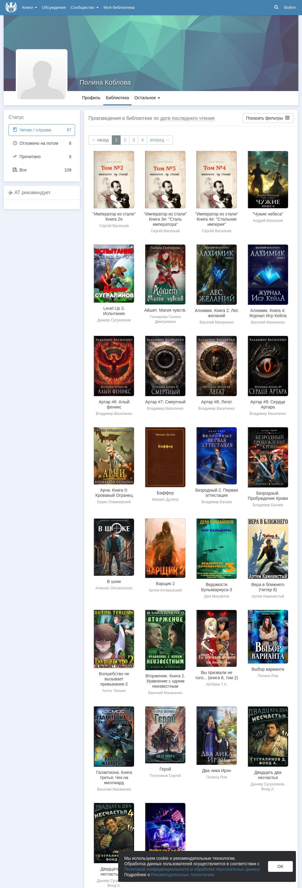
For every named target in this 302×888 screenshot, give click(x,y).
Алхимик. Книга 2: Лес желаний (216, 313)
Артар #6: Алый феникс (114, 404)
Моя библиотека (119, 7)
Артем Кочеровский (165, 590)
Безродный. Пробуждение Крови (268, 496)
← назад (100, 139)
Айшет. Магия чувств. (165, 310)
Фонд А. (268, 789)
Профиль (91, 97)
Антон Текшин (114, 691)
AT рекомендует (33, 192)
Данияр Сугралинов (114, 320)
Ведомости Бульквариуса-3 (216, 587)
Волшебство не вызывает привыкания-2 (114, 678)
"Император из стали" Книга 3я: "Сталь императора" (165, 219)
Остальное (147, 97)
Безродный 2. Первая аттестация (216, 493)
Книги (29, 7)
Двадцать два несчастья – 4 (114, 871)
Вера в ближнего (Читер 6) (267, 587)
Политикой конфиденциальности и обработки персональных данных (192, 869)
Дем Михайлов (216, 596)
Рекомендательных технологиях (182, 874)
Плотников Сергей (165, 776)
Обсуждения (54, 7)
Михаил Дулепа (165, 499)
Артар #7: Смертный (165, 401)
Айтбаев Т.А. (217, 684)
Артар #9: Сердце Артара (267, 404)
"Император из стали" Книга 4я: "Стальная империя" (216, 219)
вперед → (160, 139)
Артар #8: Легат (216, 401)
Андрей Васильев (268, 221)
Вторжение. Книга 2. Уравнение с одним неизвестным (165, 681)
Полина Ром (268, 676)
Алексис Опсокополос (114, 588)
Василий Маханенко (217, 322)
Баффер (165, 492)
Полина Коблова (105, 82)
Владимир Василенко (114, 414)
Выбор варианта (268, 669)
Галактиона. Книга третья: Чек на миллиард (114, 777)
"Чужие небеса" (267, 214)
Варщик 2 (165, 583)
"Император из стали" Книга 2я (114, 217)
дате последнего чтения (187, 118)
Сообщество (85, 7)
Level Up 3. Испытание (114, 311)
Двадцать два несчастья (267, 775)
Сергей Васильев (114, 226)
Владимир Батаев (216, 502)
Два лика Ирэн (216, 770)
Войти (290, 7)
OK (280, 866)
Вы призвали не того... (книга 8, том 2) (216, 675)
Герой (165, 769)
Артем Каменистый (268, 596)
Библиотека (117, 97)
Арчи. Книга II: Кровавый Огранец (114, 493)
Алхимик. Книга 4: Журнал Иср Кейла (268, 313)
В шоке (114, 581)
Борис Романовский (114, 502)
